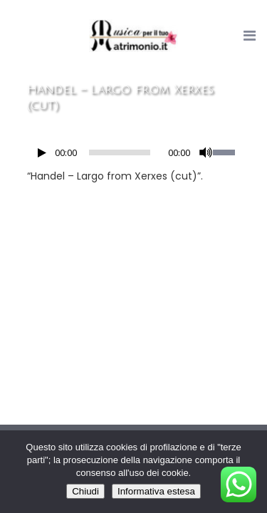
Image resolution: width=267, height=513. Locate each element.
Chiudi (85, 491)
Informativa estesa (156, 491)
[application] (134, 156)
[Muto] (205, 152)
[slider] (119, 152)
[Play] (42, 152)
